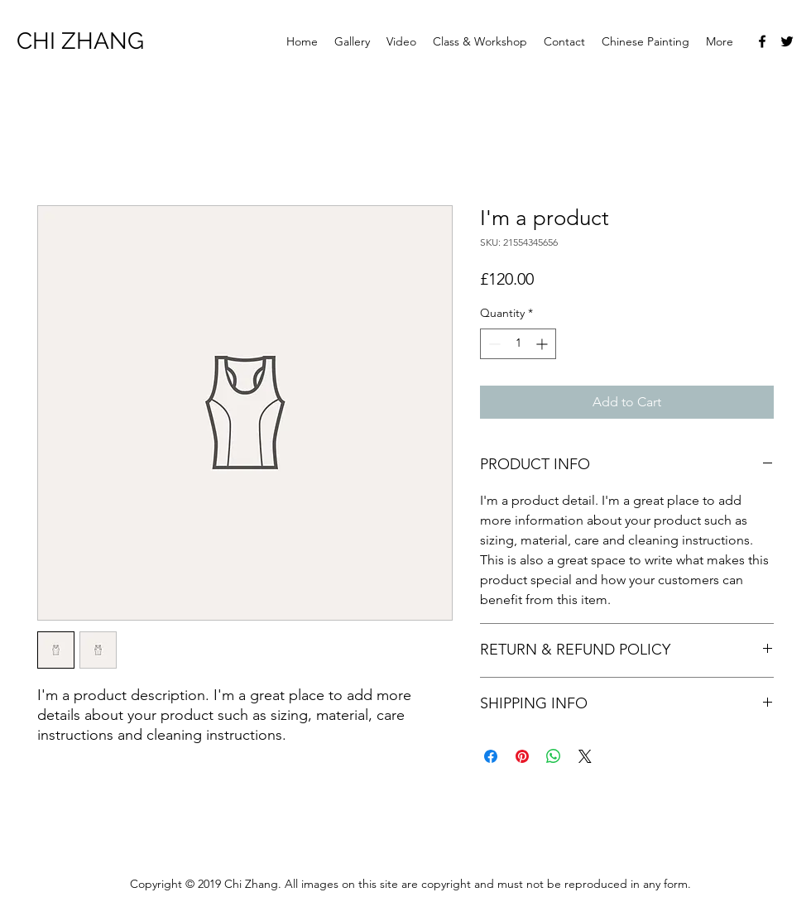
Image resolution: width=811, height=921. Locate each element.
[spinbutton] (518, 343)
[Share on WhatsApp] (554, 756)
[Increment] (543, 343)
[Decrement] (492, 343)
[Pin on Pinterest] (522, 756)
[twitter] (787, 41)
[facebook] (762, 41)
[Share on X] (585, 756)
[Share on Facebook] (491, 756)
